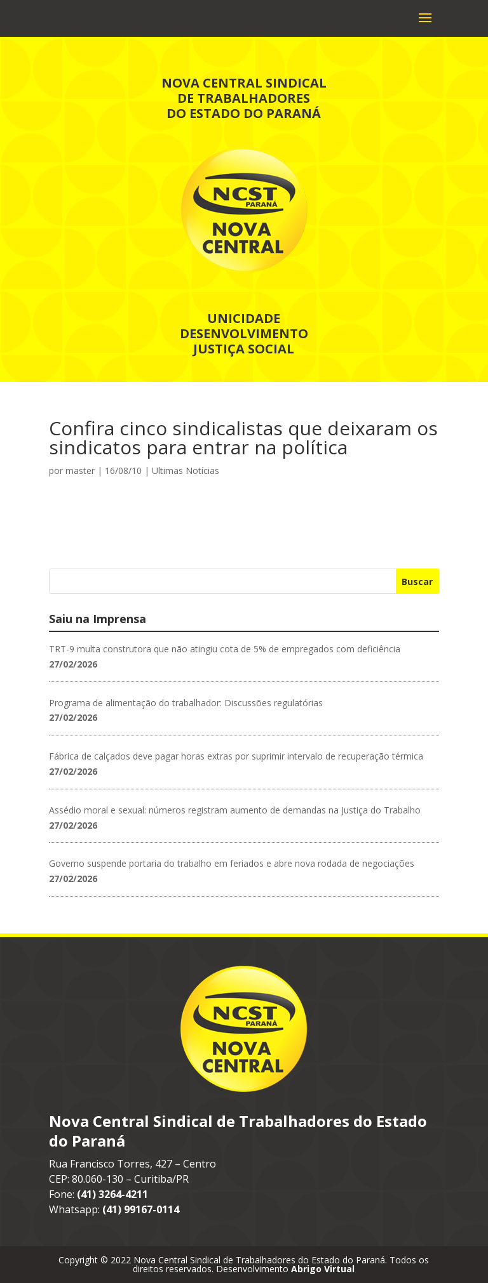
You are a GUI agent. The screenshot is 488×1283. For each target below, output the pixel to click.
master (80, 470)
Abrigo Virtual (323, 1269)
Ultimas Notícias (185, 470)
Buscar (417, 582)
